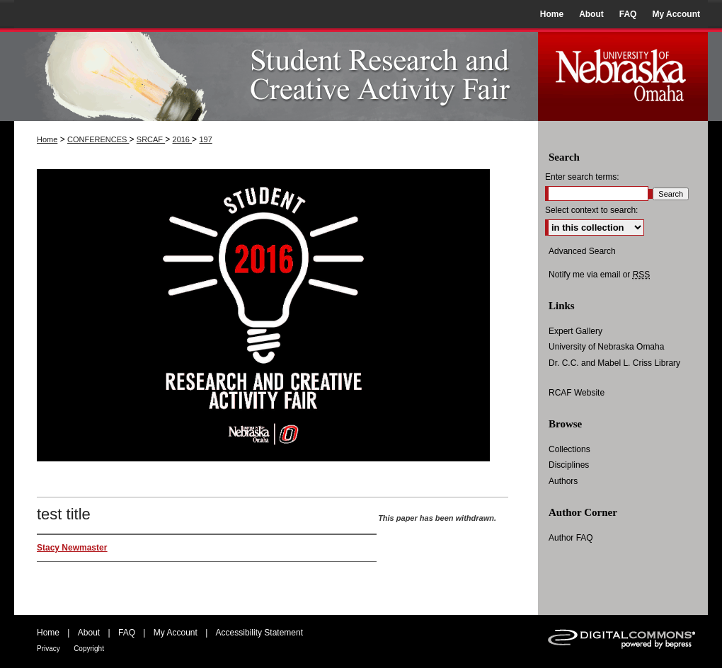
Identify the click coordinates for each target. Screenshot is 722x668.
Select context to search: (591, 210)
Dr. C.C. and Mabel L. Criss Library (614, 363)
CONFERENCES (98, 139)
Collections (569, 449)
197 (205, 139)
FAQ (126, 633)
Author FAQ (571, 538)
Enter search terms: (582, 177)
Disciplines (569, 465)
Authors (563, 481)
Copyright (89, 648)
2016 (183, 139)
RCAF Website (576, 393)
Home (47, 139)
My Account (175, 633)
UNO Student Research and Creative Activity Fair (276, 74)
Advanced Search (582, 251)
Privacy (48, 648)
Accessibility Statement (259, 633)
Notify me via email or (599, 275)
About (89, 633)
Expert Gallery (575, 331)
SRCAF (151, 139)
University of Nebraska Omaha (606, 347)
